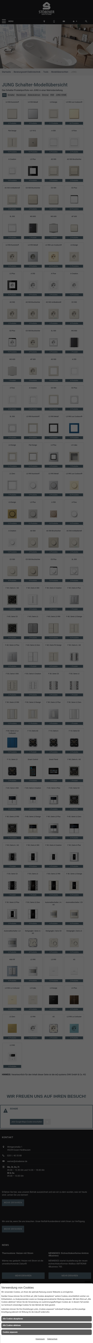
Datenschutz (52, 1339)
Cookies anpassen (10, 1332)
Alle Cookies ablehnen (12, 1325)
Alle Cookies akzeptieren (13, 1319)
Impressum (40, 1339)
